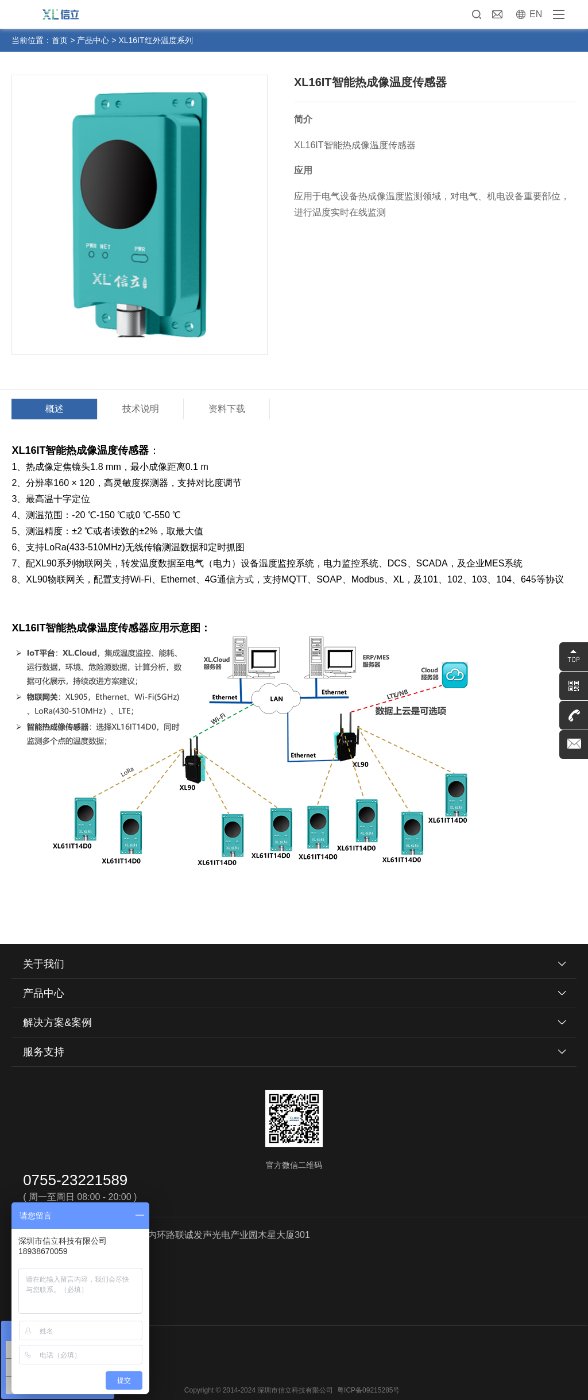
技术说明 (140, 409)
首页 (60, 40)
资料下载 (226, 409)
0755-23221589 (75, 1180)
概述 (54, 409)
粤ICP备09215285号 (368, 1390)
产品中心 (93, 40)
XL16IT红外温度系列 (155, 40)
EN (535, 14)
